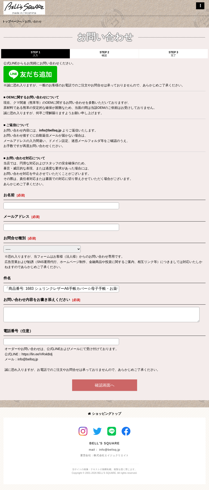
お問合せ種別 (14, 238)
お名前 (9, 195)
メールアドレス (16, 216)
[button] (200, 5)
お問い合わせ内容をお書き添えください (36, 299)
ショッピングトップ (104, 413)
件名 (7, 278)
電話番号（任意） (18, 331)
